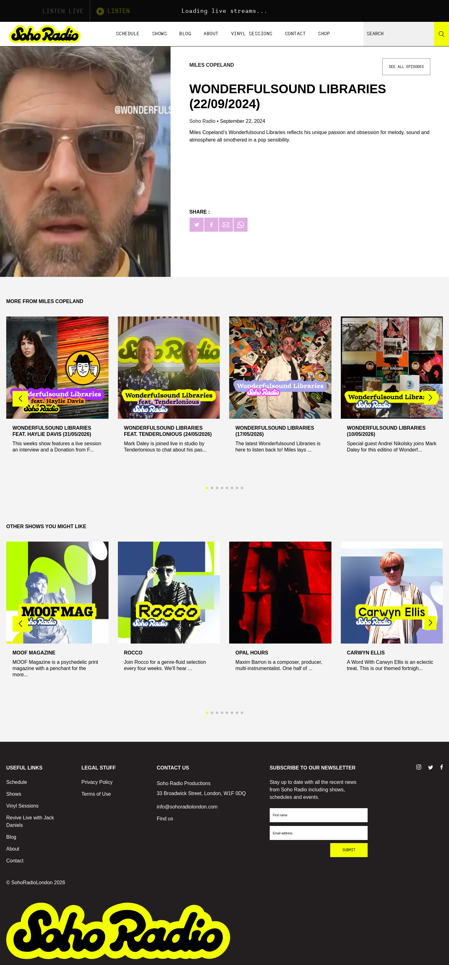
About (211, 33)
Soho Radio (203, 121)
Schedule (128, 33)
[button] (430, 398)
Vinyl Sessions (252, 33)
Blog (185, 33)
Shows (159, 33)
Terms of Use (96, 794)
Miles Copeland (211, 65)
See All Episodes (406, 67)
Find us (165, 818)
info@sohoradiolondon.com (187, 806)
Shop (324, 33)
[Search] (441, 34)
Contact (295, 33)
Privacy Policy (97, 782)
